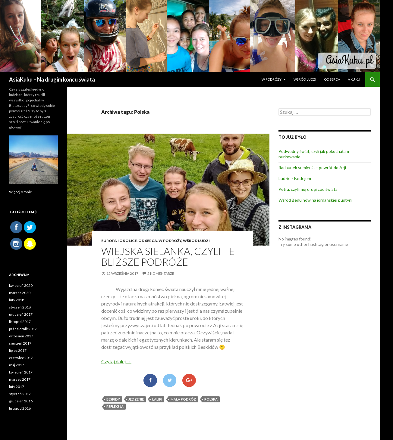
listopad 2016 (20, 408)
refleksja (115, 406)
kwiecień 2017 (21, 372)
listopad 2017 (20, 321)
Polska (211, 399)
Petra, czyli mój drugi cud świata (308, 189)
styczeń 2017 (20, 394)
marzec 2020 (19, 292)
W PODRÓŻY (271, 79)
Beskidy (113, 399)
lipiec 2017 (18, 350)
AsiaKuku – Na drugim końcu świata (52, 79)
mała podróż (183, 399)
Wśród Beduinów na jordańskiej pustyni (315, 200)
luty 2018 (16, 300)
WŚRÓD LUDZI (305, 79)
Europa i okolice (119, 240)
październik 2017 (23, 329)
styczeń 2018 (20, 307)
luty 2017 (16, 386)
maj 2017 (16, 365)
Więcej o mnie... (22, 192)
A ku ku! (354, 79)
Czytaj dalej (116, 361)
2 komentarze (160, 273)
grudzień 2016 (21, 401)
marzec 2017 (19, 379)
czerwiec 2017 (21, 357)
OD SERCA (332, 79)
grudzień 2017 (21, 314)
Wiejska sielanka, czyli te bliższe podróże (168, 256)
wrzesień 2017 (21, 336)
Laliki (157, 399)
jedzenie (136, 399)
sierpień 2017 (20, 343)
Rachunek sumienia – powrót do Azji (312, 167)
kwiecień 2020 (21, 285)
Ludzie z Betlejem (294, 178)
